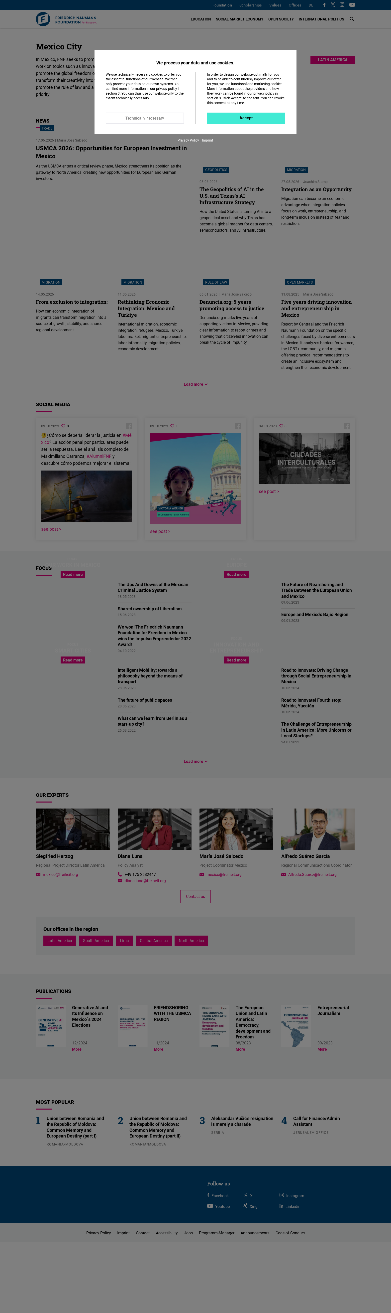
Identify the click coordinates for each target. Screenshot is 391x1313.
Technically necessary (144, 118)
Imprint (207, 140)
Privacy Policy (188, 140)
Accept (246, 118)
